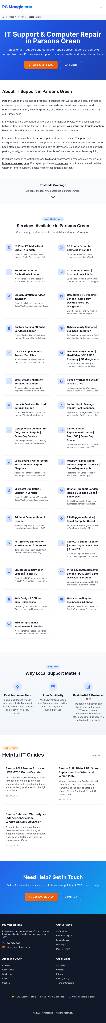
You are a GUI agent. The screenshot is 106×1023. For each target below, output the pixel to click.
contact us (61, 163)
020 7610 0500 (13, 943)
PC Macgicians (17, 6)
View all (97, 755)
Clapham (6, 983)
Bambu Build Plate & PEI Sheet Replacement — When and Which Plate (79, 772)
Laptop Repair (62, 940)
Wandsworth (8, 970)
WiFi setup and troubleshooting (85, 126)
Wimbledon (7, 974)
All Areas (6, 965)
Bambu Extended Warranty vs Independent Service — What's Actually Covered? (26, 818)
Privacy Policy (62, 978)
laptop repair (43, 138)
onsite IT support (77, 138)
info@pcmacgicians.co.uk (18, 947)
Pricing (59, 974)
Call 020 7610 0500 (41, 65)
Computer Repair (64, 936)
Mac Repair (61, 944)
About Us (60, 965)
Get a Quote (71, 65)
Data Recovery (63, 949)
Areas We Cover (16, 17)
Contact (59, 970)
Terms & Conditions (65, 983)
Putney (5, 978)
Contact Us (71, 896)
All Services (61, 931)
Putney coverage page (15, 163)
